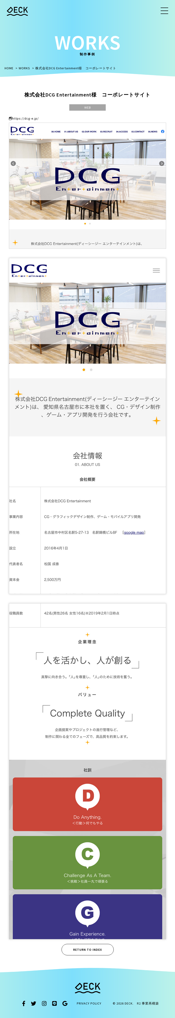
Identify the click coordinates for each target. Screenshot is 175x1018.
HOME (9, 68)
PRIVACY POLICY (89, 1003)
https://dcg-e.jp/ (24, 118)
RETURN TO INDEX (87, 950)
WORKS (24, 68)
